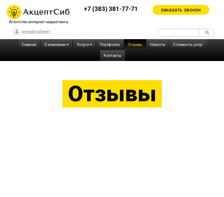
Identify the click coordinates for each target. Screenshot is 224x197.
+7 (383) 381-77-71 (111, 8)
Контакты (112, 55)
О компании (56, 44)
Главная (29, 44)
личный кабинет (32, 32)
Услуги (84, 44)
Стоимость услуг (188, 44)
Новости (157, 44)
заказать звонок (181, 10)
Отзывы (135, 44)
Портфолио (110, 44)
